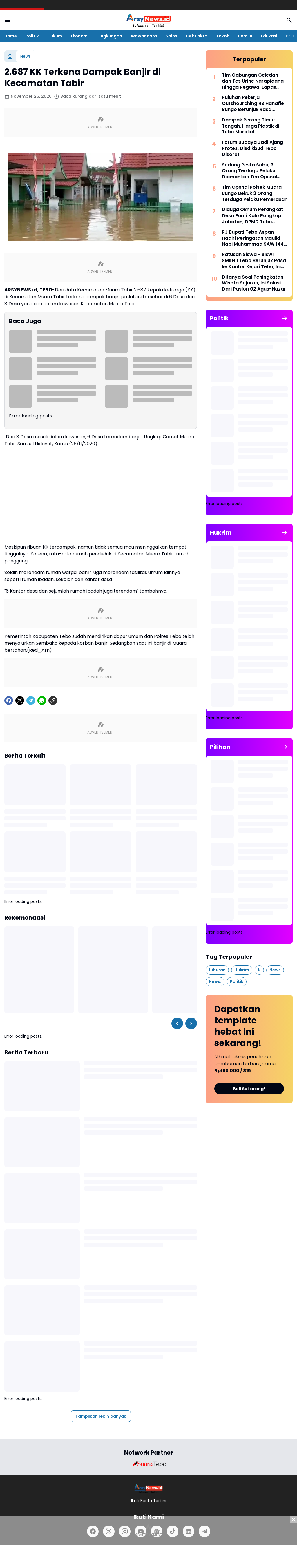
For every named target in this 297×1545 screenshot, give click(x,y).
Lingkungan (109, 36)
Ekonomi (80, 36)
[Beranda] (10, 56)
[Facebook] (8, 700)
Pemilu (245, 36)
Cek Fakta (196, 36)
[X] (19, 700)
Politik (32, 36)
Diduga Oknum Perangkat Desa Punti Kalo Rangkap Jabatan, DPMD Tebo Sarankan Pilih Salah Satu (252, 216)
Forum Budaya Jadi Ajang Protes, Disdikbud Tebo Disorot (252, 148)
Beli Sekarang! (249, 1089)
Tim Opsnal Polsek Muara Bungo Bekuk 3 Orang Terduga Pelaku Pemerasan (254, 193)
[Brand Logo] (148, 1463)
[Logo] (148, 1488)
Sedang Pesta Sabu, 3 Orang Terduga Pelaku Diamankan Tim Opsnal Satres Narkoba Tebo (249, 171)
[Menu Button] (8, 20)
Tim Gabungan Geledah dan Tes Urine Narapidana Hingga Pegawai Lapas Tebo (253, 81)
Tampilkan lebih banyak (100, 1416)
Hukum (55, 36)
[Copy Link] (52, 700)
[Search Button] (289, 20)
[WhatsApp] (41, 700)
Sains (171, 36)
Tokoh (222, 36)
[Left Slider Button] (177, 1023)
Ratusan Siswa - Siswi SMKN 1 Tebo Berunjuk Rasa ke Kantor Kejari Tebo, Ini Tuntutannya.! (254, 261)
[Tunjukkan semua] (284, 318)
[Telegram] (30, 700)
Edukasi (269, 36)
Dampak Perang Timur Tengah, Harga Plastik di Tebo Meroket (250, 126)
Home (10, 36)
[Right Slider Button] (291, 36)
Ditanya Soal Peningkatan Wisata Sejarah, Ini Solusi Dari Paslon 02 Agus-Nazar (254, 283)
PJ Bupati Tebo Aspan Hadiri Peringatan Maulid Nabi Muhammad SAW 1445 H (254, 238)
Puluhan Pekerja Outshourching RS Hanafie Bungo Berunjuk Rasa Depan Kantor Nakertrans (253, 103)
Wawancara (144, 36)
